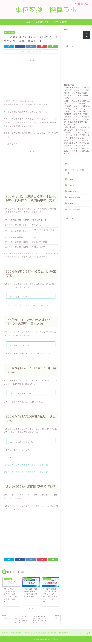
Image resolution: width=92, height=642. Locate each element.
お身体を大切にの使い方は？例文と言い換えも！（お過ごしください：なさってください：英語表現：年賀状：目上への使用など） (76, 119)
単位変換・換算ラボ (46, 10)
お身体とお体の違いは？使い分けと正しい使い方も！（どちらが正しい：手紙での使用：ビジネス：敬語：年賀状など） (76, 92)
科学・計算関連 (60, 22)
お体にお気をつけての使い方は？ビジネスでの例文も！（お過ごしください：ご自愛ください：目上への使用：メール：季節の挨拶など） (76, 132)
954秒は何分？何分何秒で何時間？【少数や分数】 (27, 464)
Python (70, 179)
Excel (27, 22)
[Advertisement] (31, 79)
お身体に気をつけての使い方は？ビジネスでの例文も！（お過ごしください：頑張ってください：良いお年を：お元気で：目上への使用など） (76, 106)
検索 (66, 29)
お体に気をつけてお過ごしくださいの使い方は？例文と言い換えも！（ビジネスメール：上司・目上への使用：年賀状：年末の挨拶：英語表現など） (76, 147)
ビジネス (71, 185)
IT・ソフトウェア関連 (75, 171)
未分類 (70, 203)
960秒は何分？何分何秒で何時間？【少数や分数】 (27, 472)
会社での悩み (72, 191)
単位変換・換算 (42, 22)
